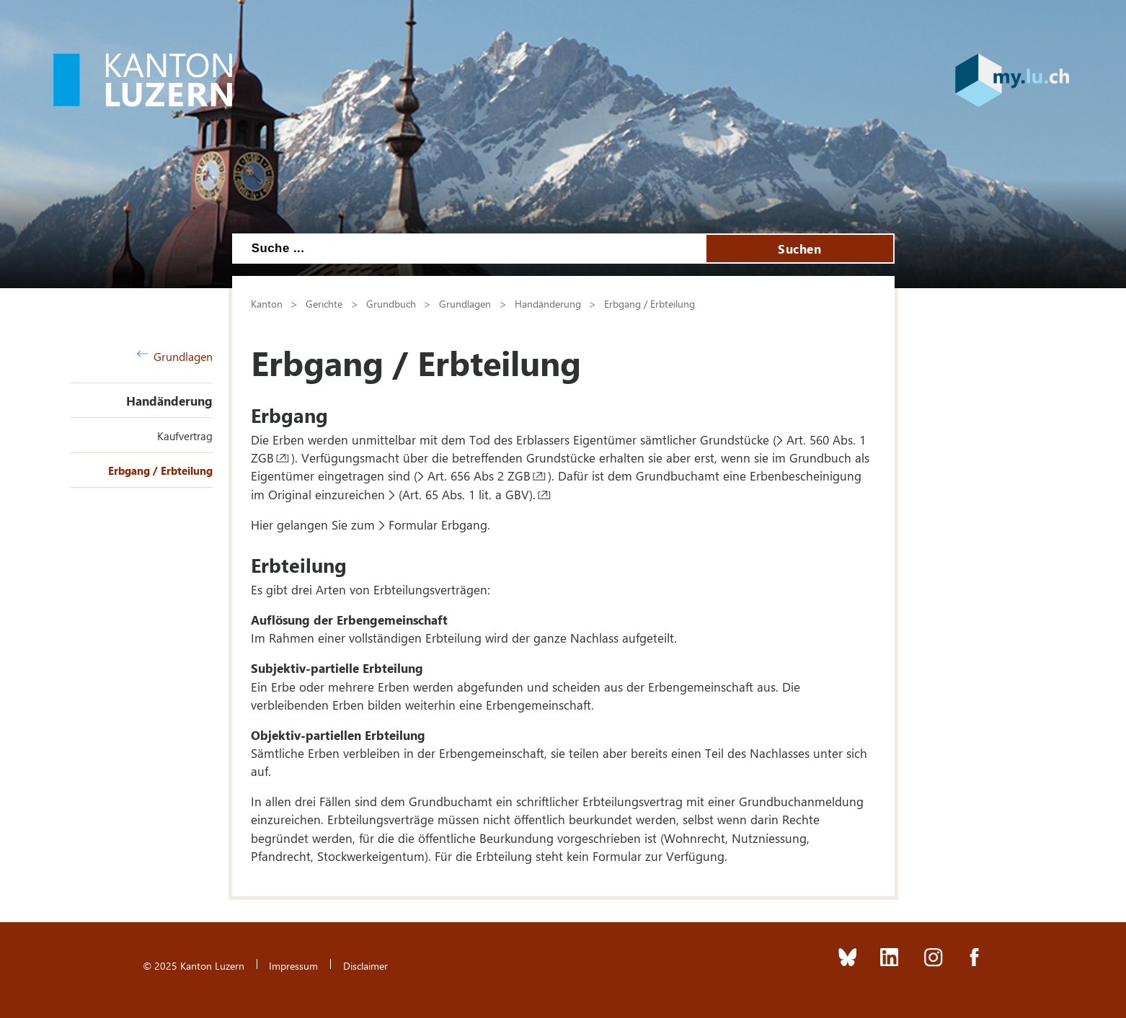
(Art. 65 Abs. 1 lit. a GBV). (467, 494)
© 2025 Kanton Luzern (193, 965)
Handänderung (169, 400)
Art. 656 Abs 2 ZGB (479, 475)
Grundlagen (175, 356)
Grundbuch (391, 303)
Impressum (293, 965)
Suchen (799, 248)
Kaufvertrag (185, 436)
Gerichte (324, 303)
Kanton (267, 303)
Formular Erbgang (438, 524)
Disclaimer (365, 965)
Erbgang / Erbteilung (160, 470)
